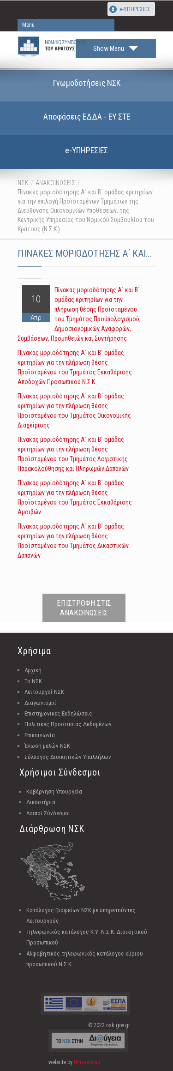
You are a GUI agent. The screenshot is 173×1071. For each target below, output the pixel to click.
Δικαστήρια (40, 802)
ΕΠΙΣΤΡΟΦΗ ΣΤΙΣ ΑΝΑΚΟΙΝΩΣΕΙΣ (84, 607)
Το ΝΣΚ (33, 681)
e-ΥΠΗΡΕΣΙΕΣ (134, 9)
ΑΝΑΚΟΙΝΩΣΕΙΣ (55, 183)
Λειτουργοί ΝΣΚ (44, 691)
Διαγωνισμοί (40, 702)
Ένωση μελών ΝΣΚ (47, 745)
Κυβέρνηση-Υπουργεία (54, 791)
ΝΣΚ (23, 183)
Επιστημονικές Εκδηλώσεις (58, 713)
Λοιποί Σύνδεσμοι (48, 813)
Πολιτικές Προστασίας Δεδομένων (68, 724)
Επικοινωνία (39, 735)
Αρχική (33, 670)
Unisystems (87, 1062)
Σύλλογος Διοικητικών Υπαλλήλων (67, 756)
